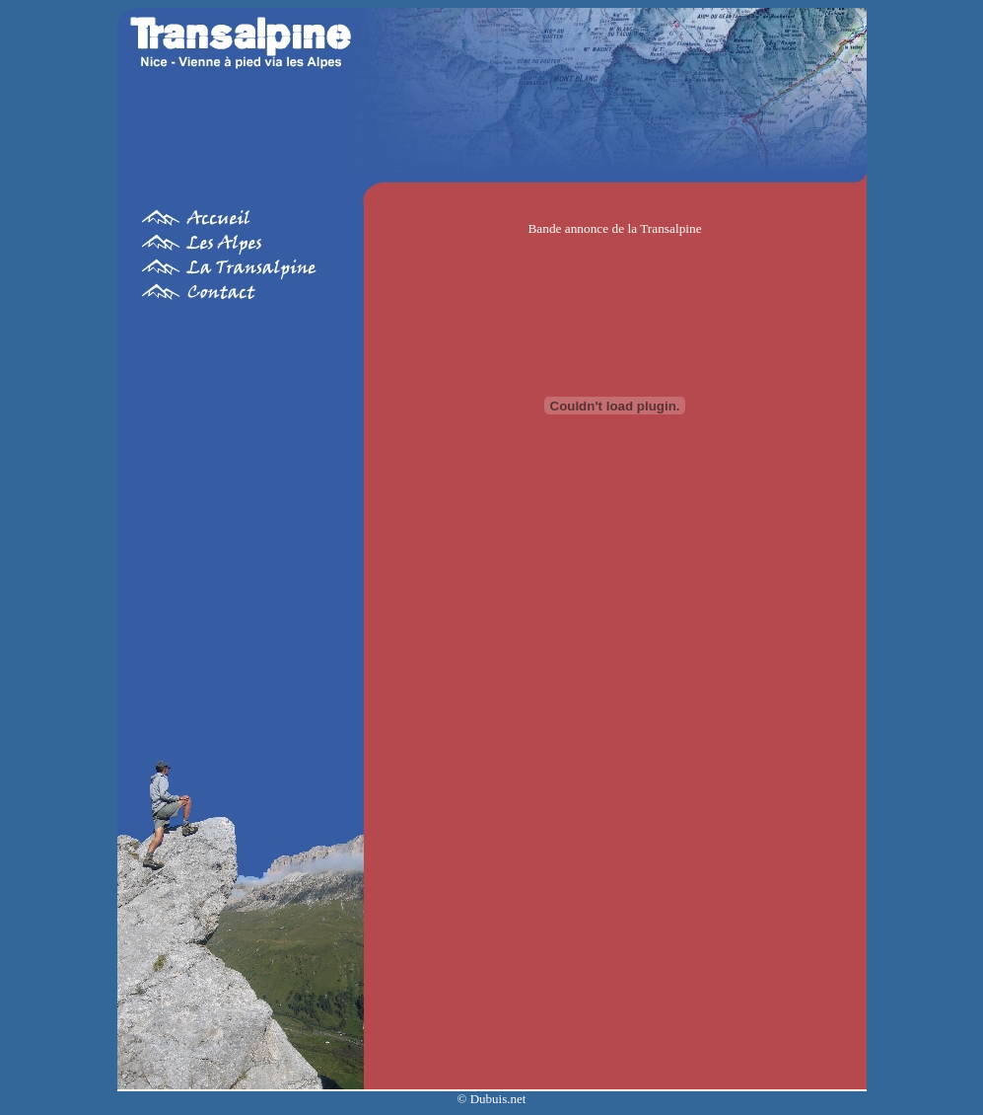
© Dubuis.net (492, 1098)
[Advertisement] (240, 517)
